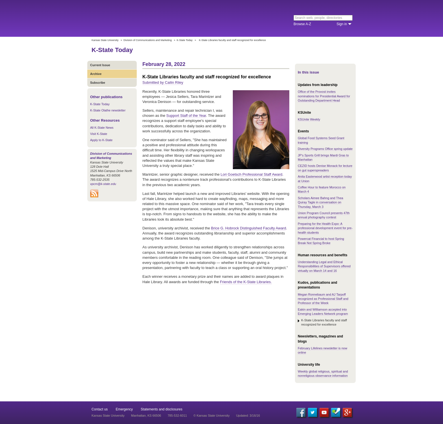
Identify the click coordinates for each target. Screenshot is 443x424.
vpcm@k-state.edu (103, 184)
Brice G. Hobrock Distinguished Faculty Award (248, 228)
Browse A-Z (302, 24)
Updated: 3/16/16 (248, 415)
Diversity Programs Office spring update (325, 148)
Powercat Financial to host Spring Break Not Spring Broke (321, 241)
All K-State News (102, 127)
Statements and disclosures (161, 409)
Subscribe (97, 82)
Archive (95, 74)
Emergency (124, 409)
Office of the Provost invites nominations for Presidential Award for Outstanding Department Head (324, 96)
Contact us (100, 409)
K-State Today (184, 40)
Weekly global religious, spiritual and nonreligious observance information (323, 373)
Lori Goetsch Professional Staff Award (251, 174)
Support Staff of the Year (186, 115)
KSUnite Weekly (309, 119)
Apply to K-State (101, 140)
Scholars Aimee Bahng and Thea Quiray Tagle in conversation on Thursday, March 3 (320, 202)
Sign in (341, 24)
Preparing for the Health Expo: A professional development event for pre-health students (325, 228)
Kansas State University (137, 18)
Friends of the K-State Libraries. (246, 282)
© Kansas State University (212, 415)
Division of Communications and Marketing (147, 40)
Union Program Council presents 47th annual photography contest (323, 215)
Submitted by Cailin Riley (162, 82)
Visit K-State (98, 133)
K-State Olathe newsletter (107, 110)
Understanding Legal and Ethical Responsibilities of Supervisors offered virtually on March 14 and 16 (324, 266)
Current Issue (100, 65)
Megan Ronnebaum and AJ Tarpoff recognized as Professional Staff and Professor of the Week (323, 299)
